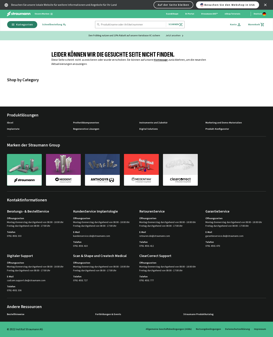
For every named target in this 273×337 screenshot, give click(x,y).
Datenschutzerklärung (237, 329)
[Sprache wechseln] (260, 14)
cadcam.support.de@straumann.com (26, 280)
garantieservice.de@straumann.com (224, 236)
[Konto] (236, 24)
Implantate (13, 129)
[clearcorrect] (180, 169)
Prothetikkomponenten (86, 122)
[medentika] (141, 169)
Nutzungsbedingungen (208, 329)
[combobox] (133, 24)
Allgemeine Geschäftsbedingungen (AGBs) (169, 329)
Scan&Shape (172, 13)
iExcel (10, 122)
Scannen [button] (176, 24)
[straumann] (24, 169)
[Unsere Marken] (43, 14)
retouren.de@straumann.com (154, 236)
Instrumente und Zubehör (153, 122)
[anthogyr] (102, 169)
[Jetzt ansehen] (175, 35)
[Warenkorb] (256, 24)
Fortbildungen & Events (108, 314)
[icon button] (265, 4)
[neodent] (63, 169)
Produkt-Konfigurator (217, 129)
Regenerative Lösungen (86, 129)
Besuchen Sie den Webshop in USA (227, 5)
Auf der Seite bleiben (173, 5)
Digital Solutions (148, 129)
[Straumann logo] (18, 14)
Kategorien (22, 24)
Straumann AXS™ (209, 13)
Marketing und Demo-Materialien (223, 122)
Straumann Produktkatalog (198, 314)
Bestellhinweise (15, 314)
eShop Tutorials (232, 13)
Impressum (260, 329)
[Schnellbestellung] (54, 24)
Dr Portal (189, 13)
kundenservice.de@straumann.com (91, 236)
